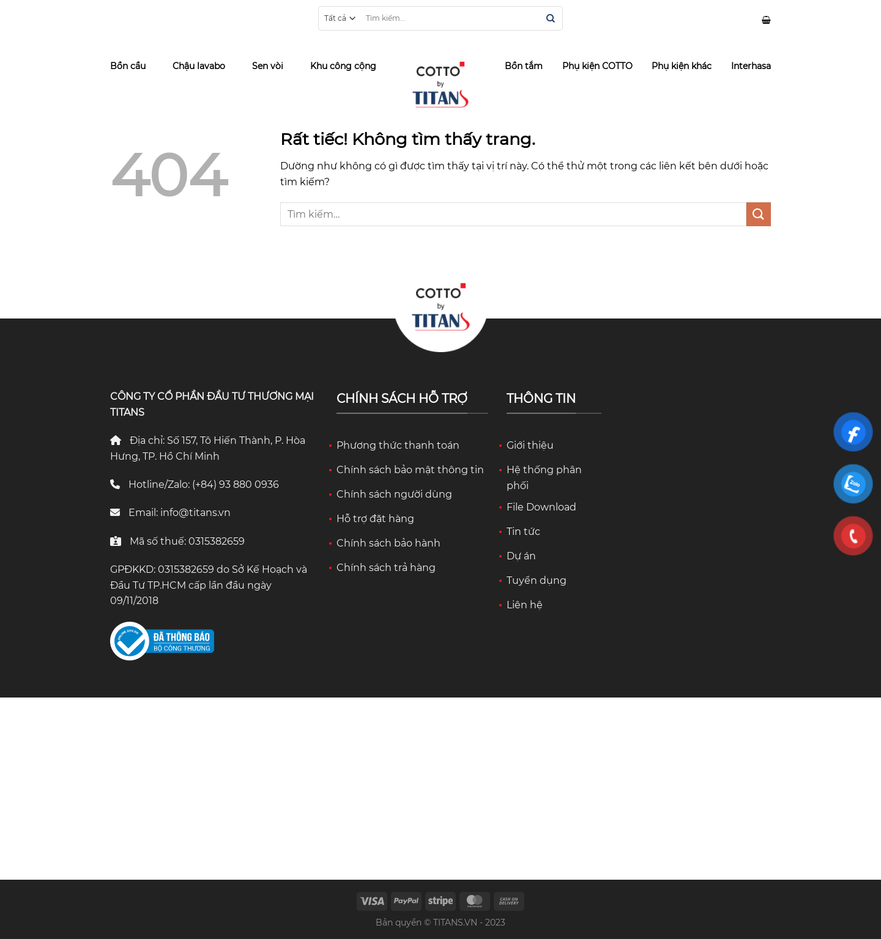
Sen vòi (267, 66)
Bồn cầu (128, 66)
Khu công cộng (343, 66)
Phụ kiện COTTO (597, 66)
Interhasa (751, 66)
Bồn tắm (524, 66)
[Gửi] (551, 19)
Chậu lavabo (199, 66)
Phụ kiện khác (682, 66)
